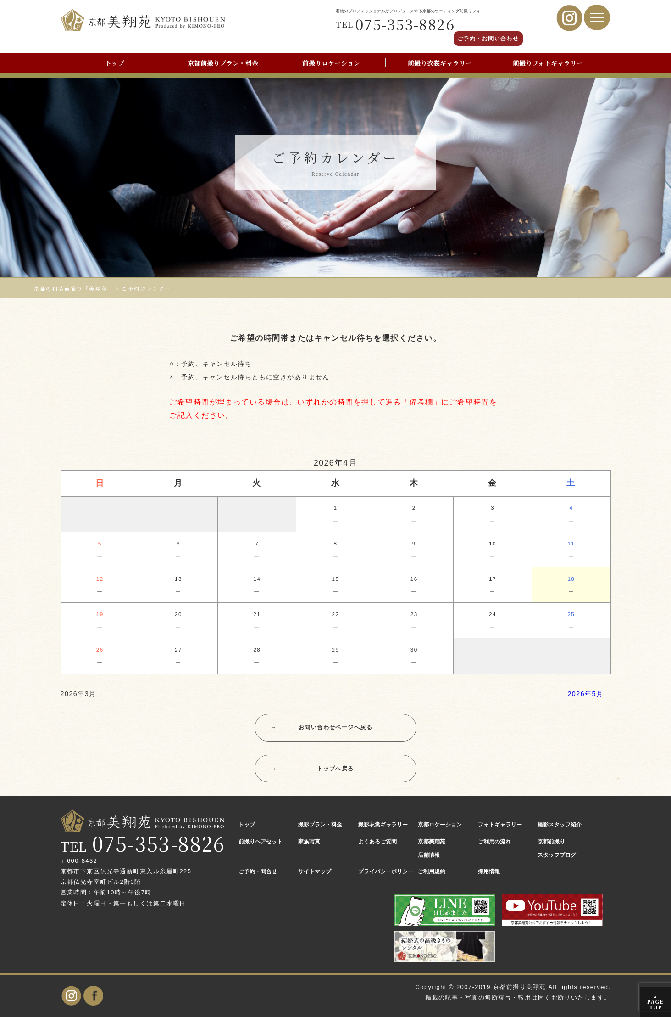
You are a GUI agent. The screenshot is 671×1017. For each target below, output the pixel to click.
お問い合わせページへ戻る (321, 727)
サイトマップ (314, 871)
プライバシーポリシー (385, 871)
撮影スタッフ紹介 (560, 824)
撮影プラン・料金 (320, 824)
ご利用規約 (431, 871)
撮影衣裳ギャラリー (383, 824)
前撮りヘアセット (260, 841)
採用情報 (489, 871)
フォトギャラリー (500, 824)
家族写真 (309, 841)
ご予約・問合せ (257, 871)
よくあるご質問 (377, 841)
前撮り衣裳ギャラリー (440, 62)
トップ (114, 62)
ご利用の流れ (494, 841)
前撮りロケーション (331, 62)
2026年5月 (585, 693)
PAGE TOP (655, 1002)
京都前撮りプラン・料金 (223, 62)
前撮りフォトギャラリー (548, 62)
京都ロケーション (440, 824)
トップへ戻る (312, 768)
